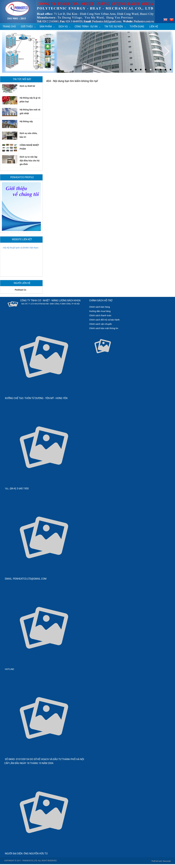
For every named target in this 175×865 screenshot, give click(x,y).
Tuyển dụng (137, 26)
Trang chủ (9, 26)
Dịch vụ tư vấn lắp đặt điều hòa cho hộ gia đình (29, 160)
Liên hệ (153, 26)
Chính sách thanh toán (100, 315)
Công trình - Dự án (86, 26)
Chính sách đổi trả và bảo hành (104, 319)
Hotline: (10, 669)
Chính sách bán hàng (99, 307)
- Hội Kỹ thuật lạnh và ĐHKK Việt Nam (20, 248)
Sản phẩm (45, 26)
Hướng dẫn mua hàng (100, 311)
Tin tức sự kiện (113, 26)
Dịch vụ (63, 26)
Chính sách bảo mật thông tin (103, 328)
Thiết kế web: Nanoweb (161, 861)
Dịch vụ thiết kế (27, 86)
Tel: (7, 488)
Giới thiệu (27, 26)
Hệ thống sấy (26, 121)
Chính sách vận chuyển (100, 324)
